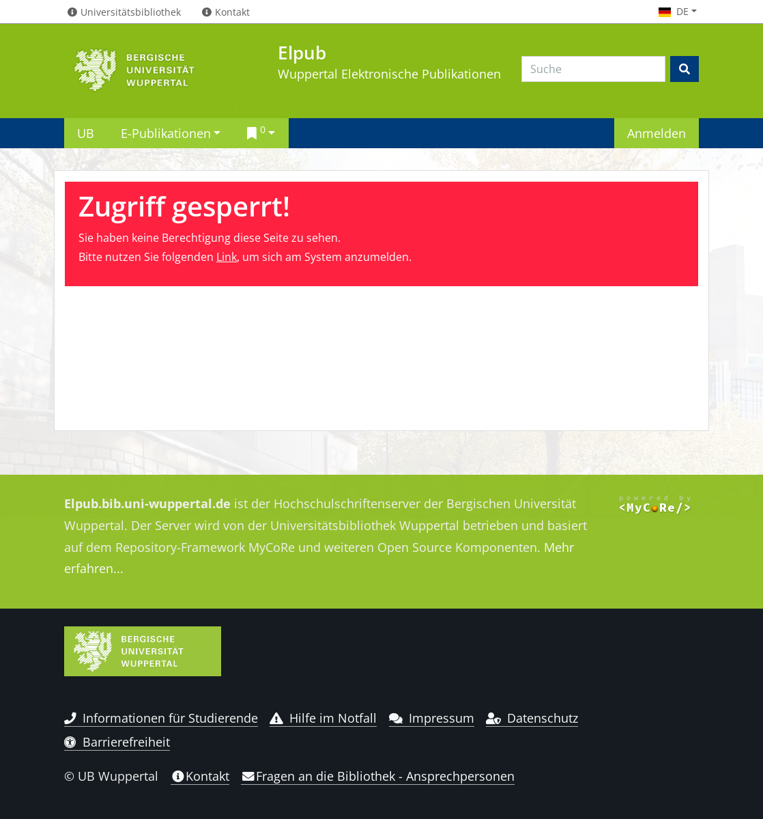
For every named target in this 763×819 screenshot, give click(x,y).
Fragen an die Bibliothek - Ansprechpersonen (378, 776)
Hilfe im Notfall (323, 718)
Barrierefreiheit (117, 742)
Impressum (431, 718)
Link (226, 256)
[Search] (593, 69)
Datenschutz (532, 718)
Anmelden (656, 132)
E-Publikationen (166, 132)
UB (85, 132)
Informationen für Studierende (161, 718)
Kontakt (200, 776)
